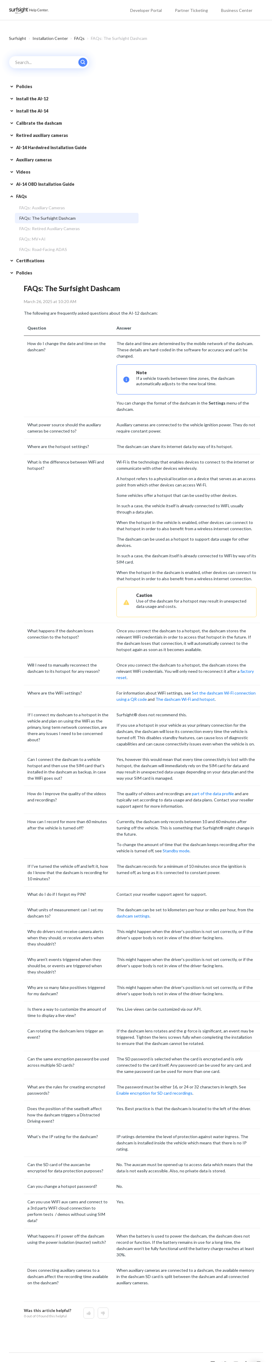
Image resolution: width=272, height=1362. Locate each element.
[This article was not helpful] (103, 1313)
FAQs (79, 38)
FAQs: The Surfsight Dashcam (47, 218)
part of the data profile (213, 793)
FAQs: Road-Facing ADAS (43, 249)
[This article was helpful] (88, 1313)
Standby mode (176, 850)
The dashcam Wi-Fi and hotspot (185, 699)
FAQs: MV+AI (32, 238)
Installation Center (50, 38)
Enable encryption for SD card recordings (154, 1093)
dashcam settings (133, 915)
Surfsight (17, 38)
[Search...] (49, 62)
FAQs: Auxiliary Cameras (42, 207)
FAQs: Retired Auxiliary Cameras (49, 228)
